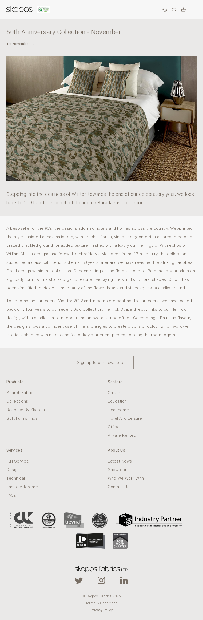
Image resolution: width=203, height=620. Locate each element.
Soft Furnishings (22, 418)
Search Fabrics (21, 392)
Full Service (17, 461)
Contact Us (118, 486)
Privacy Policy (101, 610)
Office (114, 426)
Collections (17, 401)
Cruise (114, 392)
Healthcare (118, 409)
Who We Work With (126, 478)
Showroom (118, 469)
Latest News (120, 461)
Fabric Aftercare (22, 486)
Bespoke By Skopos (25, 409)
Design (13, 469)
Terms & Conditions (101, 603)
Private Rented (122, 435)
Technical (15, 478)
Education (117, 401)
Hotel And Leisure (125, 418)
